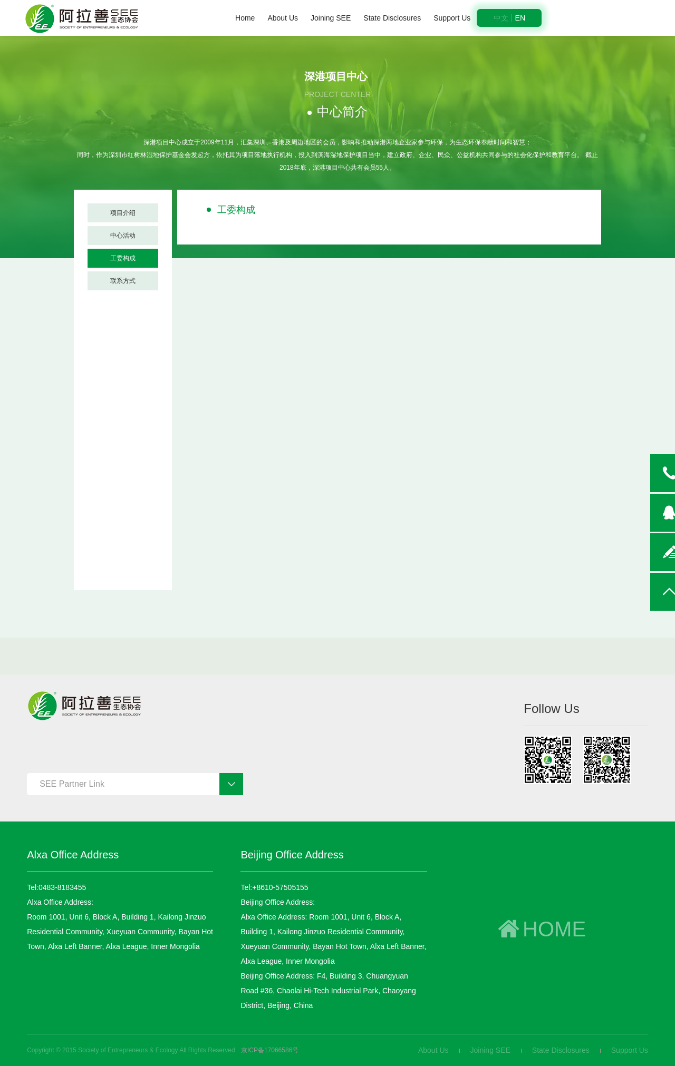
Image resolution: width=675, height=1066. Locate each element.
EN (520, 18)
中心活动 (123, 235)
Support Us (451, 18)
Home (245, 18)
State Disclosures (392, 18)
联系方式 (123, 281)
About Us (282, 18)
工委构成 (123, 258)
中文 (501, 18)
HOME (540, 929)
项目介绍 (123, 213)
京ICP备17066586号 (269, 1050)
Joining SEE (331, 18)
